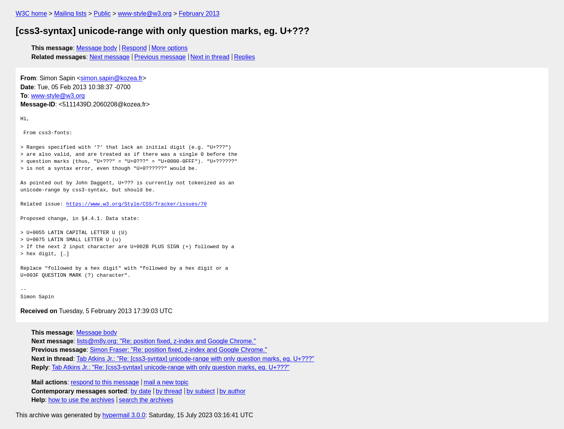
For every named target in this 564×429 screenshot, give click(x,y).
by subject (200, 391)
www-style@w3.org (145, 13)
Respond (134, 48)
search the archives (146, 400)
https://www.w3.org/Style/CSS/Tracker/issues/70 (136, 204)
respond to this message (104, 382)
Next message (110, 57)
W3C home (31, 13)
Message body (96, 48)
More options (170, 48)
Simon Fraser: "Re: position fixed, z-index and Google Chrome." (178, 349)
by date (140, 391)
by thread (169, 391)
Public (102, 13)
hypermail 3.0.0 (123, 415)
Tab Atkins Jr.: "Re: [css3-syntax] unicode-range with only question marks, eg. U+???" (195, 358)
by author (232, 391)
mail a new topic (166, 382)
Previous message (160, 57)
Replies (244, 57)
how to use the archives (81, 400)
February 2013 (199, 13)
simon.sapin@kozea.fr (111, 78)
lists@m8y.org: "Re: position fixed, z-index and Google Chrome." (166, 341)
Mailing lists (70, 13)
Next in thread (210, 57)
